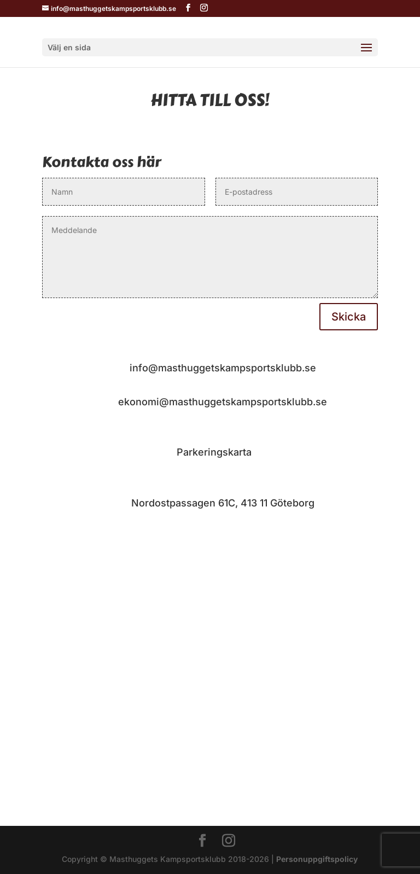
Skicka (348, 316)
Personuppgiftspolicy (317, 859)
